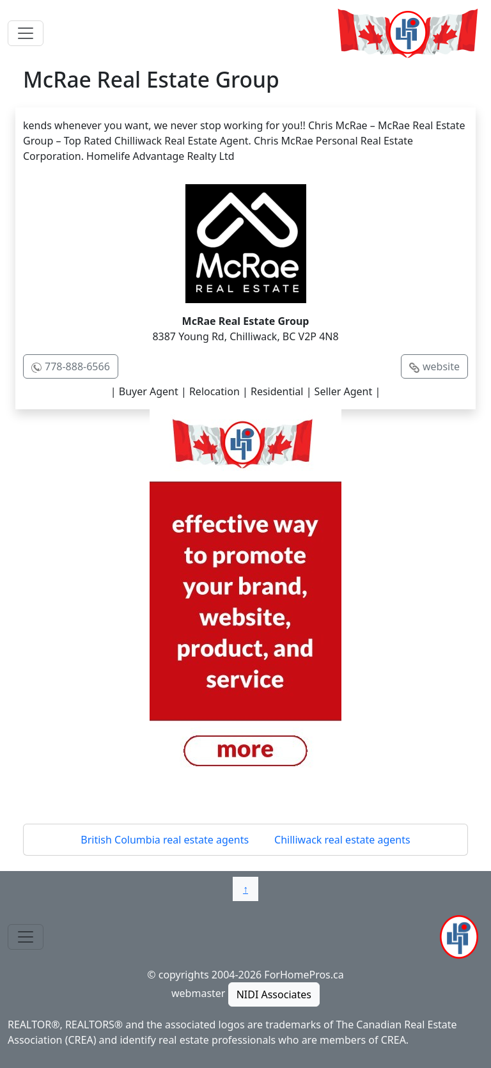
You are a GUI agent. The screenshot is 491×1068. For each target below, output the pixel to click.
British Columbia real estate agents (165, 840)
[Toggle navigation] (25, 33)
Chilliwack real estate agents (342, 840)
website (441, 366)
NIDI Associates (274, 994)
